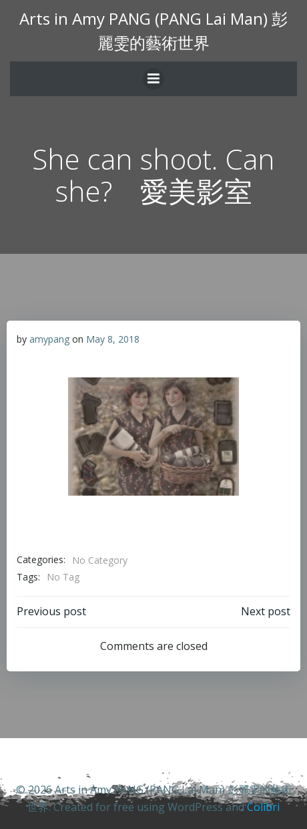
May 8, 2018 (112, 339)
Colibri (263, 807)
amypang (49, 339)
